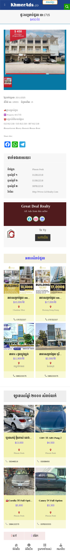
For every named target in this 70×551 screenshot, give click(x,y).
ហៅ (14, 536)
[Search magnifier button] (67, 6)
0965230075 (21, 376)
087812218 (37, 186)
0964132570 (14, 524)
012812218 (37, 175)
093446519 (13, 461)
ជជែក (34, 536)
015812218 (37, 181)
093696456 (45, 461)
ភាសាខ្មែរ (50, 2)
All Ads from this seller (36, 211)
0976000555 (46, 524)
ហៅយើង (43, 237)
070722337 (21, 319)
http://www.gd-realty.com (45, 192)
